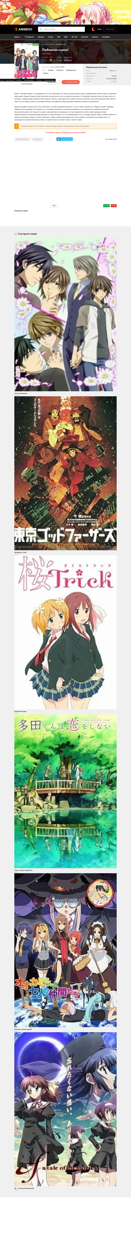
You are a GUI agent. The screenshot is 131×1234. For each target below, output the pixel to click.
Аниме (16, 37)
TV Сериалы (29, 37)
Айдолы (45, 73)
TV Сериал (51, 44)
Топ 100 (74, 37)
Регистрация (110, 29)
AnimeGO (25, 29)
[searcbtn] (41, 29)
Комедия (50, 70)
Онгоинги (84, 37)
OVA (58, 37)
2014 (115, 70)
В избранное (51, 82)
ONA (65, 37)
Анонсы (95, 37)
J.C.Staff (114, 81)
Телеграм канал (66, 139)
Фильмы (41, 37)
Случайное (106, 37)
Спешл (50, 37)
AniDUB (52, 67)
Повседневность (71, 70)
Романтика (59, 70)
